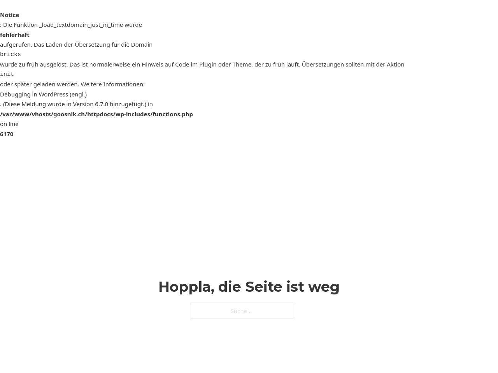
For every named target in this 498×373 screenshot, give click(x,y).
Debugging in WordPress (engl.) (43, 94)
